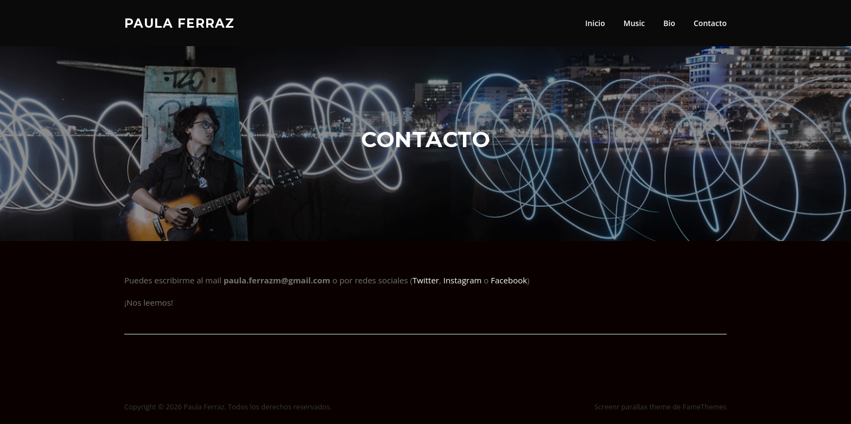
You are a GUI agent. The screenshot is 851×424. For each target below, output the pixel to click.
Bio (669, 23)
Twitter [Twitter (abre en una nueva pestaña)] (425, 280)
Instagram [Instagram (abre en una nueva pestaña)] (463, 280)
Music (634, 23)
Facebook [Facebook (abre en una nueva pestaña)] (509, 280)
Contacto (710, 23)
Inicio (595, 23)
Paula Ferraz (179, 22)
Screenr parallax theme (632, 407)
